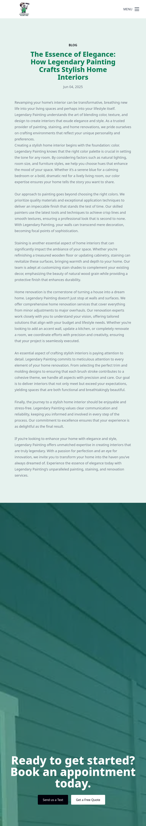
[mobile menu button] (136, 9)
